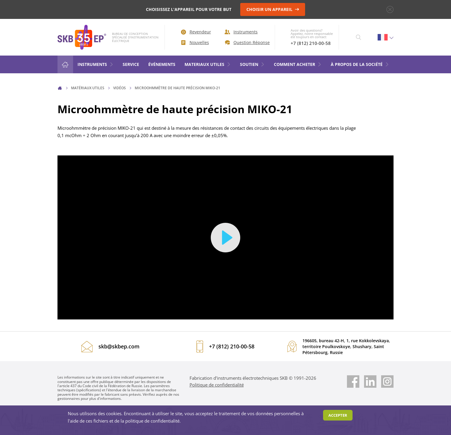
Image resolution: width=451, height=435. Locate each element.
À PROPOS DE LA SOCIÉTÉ (360, 64)
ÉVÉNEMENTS (161, 64)
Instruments (241, 32)
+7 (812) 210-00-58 (311, 43)
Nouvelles (195, 42)
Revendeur (196, 32)
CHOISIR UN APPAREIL (272, 9)
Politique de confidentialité (217, 385)
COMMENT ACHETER (298, 64)
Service (131, 64)
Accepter (337, 415)
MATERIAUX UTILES (208, 64)
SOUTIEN (252, 64)
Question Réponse (245, 42)
